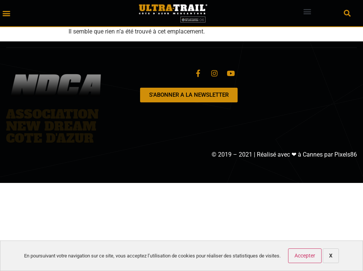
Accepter (304, 256)
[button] (6, 13)
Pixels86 (345, 154)
